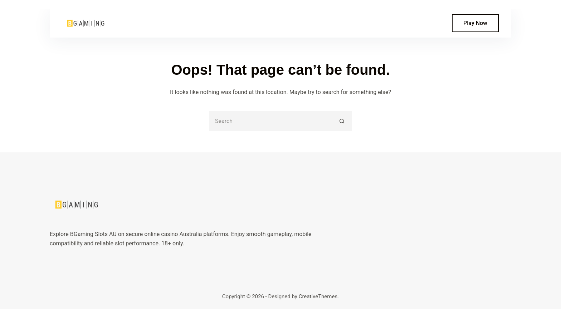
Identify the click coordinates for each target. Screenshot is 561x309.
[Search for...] (270, 121)
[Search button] (342, 121)
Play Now (475, 23)
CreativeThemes (318, 296)
